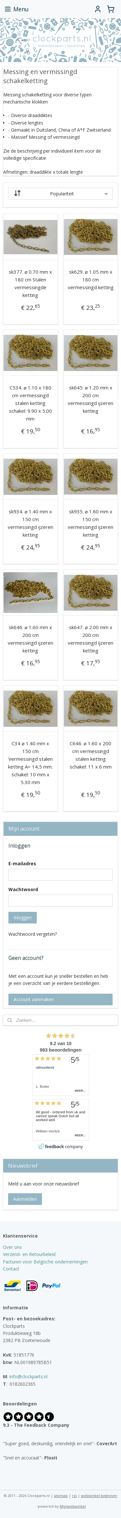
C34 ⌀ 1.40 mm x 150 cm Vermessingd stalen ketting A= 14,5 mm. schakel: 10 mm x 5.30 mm (30, 762)
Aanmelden (25, 1199)
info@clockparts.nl (28, 1376)
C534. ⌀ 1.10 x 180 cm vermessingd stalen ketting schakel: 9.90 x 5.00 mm (30, 403)
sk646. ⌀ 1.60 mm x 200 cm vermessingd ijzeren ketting (30, 639)
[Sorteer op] (60, 193)
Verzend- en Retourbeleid (29, 1254)
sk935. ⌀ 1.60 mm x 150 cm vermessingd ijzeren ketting (90, 523)
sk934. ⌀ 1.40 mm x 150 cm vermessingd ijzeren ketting (30, 523)
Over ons (12, 1247)
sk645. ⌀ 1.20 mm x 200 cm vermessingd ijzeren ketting (90, 399)
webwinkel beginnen (99, 1495)
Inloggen (23, 917)
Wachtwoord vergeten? (32, 934)
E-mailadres (22, 863)
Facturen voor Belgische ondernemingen (45, 1262)
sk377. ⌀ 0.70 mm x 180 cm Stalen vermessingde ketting (30, 283)
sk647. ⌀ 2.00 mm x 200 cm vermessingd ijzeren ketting (90, 639)
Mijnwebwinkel (73, 1506)
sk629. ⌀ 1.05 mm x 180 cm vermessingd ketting (91, 279)
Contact (11, 1269)
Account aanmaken (34, 999)
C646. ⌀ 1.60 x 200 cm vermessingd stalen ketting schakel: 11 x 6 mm (91, 755)
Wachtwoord (23, 889)
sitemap (61, 1495)
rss (74, 1495)
